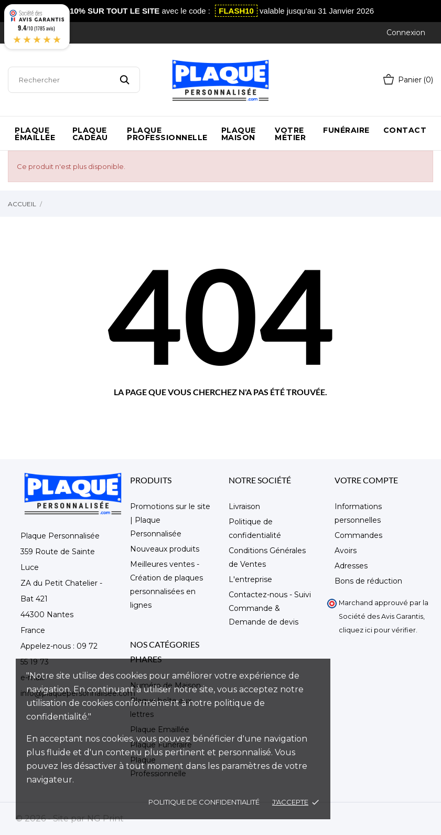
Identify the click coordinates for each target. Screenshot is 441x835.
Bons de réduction (368, 581)
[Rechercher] (74, 80)
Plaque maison (238, 133)
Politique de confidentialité (204, 802)
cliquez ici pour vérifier (377, 630)
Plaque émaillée (35, 133)
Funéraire (346, 130)
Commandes (358, 535)
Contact (405, 130)
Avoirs (346, 550)
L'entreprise (250, 579)
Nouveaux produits (164, 549)
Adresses (351, 565)
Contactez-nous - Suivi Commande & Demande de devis (270, 608)
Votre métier (290, 133)
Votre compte (366, 480)
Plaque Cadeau (90, 133)
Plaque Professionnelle (167, 133)
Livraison (244, 506)
